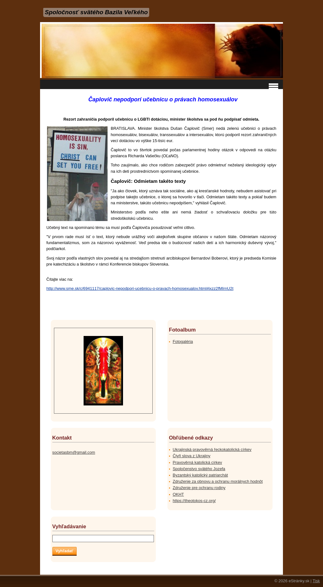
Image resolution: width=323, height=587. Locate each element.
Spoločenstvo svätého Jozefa (199, 468)
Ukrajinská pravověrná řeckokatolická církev (212, 449)
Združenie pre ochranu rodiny (199, 487)
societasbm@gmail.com (73, 452)
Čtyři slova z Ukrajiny (191, 455)
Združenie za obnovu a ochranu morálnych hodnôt (218, 481)
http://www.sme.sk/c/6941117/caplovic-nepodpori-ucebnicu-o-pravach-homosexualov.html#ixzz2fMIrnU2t (139, 288)
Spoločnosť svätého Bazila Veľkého (96, 12)
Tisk (316, 580)
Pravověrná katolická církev (197, 462)
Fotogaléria (183, 341)
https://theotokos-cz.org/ (194, 500)
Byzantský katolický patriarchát (200, 475)
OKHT (178, 494)
